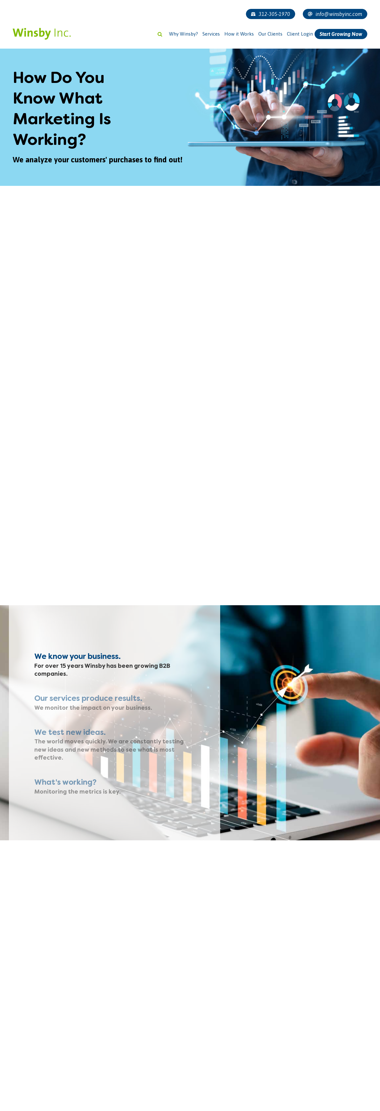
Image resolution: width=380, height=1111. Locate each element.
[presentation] (51, 1091)
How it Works (239, 34)
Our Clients (270, 34)
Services (211, 34)
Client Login (300, 34)
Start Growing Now (341, 34)
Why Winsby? (183, 34)
